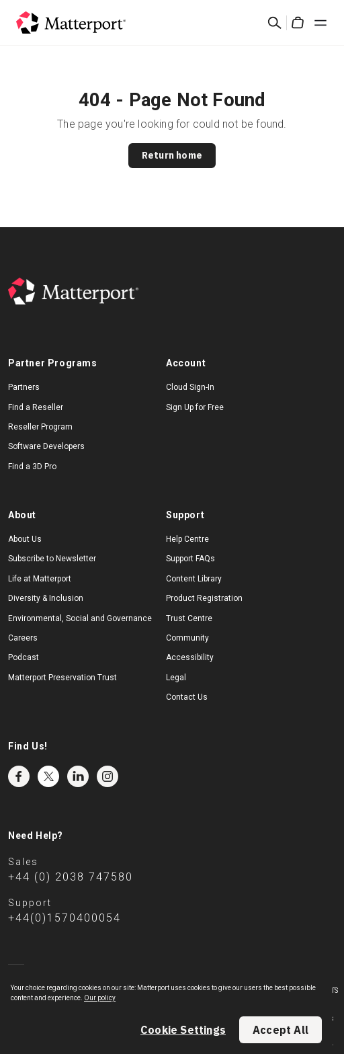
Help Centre (187, 539)
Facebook (19, 776)
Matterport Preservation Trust (62, 677)
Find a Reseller (35, 407)
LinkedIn (78, 776)
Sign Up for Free (195, 407)
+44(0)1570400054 (64, 917)
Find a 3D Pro (32, 466)
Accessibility (190, 657)
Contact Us (187, 697)
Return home (172, 155)
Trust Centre (189, 618)
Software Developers (46, 446)
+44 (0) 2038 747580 (70, 876)
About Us (25, 539)
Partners (24, 387)
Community (187, 638)
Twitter (48, 776)
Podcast (23, 657)
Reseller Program (40, 427)
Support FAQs (190, 558)
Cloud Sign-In (190, 387)
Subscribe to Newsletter (52, 558)
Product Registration (204, 598)
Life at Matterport (39, 578)
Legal (176, 677)
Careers (23, 638)
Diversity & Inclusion (45, 598)
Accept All (280, 1030)
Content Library (194, 578)
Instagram (107, 776)
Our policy (100, 998)
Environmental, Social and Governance (80, 618)
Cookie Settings (183, 1030)
